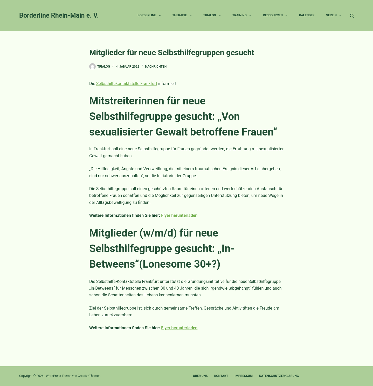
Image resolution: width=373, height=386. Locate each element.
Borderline (150, 15)
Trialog (213, 15)
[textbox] (186, 182)
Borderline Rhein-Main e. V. (59, 15)
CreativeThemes (89, 376)
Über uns (200, 376)
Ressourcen (276, 15)
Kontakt (221, 376)
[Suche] (352, 16)
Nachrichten (156, 66)
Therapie (183, 15)
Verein (334, 15)
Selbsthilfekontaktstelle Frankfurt (126, 83)
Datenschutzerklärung (279, 376)
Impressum (244, 376)
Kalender (307, 15)
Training (243, 15)
